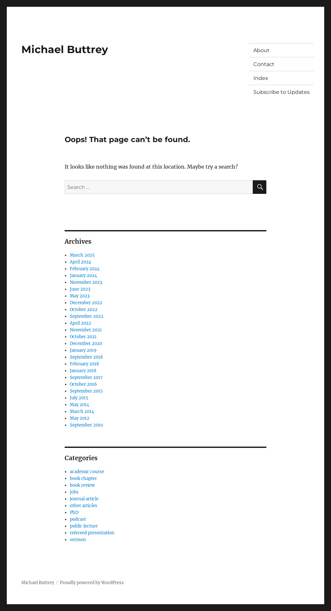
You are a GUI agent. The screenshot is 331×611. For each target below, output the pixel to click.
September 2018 (86, 357)
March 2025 (82, 255)
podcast (78, 519)
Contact (263, 64)
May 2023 (80, 296)
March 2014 (82, 411)
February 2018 (84, 364)
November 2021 (86, 330)
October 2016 (83, 384)
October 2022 (83, 309)
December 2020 (86, 343)
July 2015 (79, 398)
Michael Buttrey (64, 49)
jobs (74, 492)
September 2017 (86, 377)
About (261, 50)
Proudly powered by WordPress (92, 582)
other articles (83, 505)
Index (260, 78)
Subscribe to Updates (281, 92)
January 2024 (83, 275)
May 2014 (79, 404)
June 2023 (80, 289)
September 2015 (86, 391)
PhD (74, 512)
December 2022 (86, 303)
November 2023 (86, 282)
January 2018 (83, 370)
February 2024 (85, 269)
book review (82, 485)
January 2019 (83, 350)
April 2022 (80, 323)
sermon (78, 539)
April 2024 (80, 262)
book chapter (83, 478)
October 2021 (83, 336)
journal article (84, 499)
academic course (87, 471)
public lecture (84, 526)
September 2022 (86, 316)
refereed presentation (92, 533)
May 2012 (79, 418)
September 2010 (86, 425)
